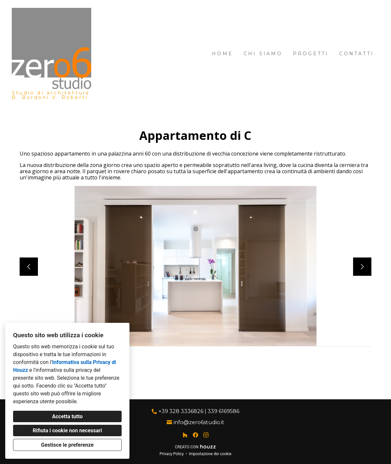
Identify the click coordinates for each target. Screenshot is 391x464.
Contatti (356, 54)
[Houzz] (185, 435)
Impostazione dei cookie (210, 454)
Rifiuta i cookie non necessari (67, 430)
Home (222, 54)
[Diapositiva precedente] (29, 266)
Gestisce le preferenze (67, 445)
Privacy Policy (172, 454)
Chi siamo (263, 54)
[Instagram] (206, 435)
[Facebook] (195, 435)
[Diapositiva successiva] (362, 266)
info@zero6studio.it (199, 422)
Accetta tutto (67, 416)
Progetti (311, 54)
